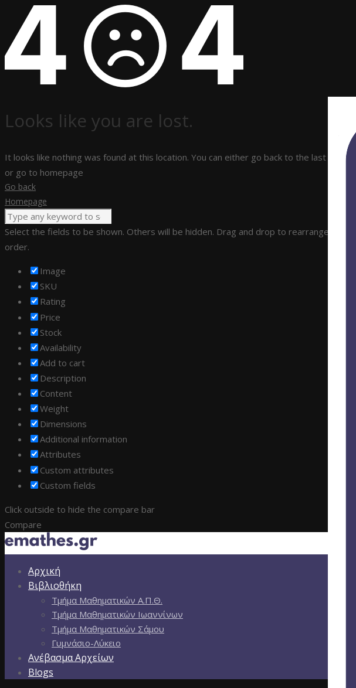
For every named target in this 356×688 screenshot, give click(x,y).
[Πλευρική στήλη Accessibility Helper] (342, 111)
